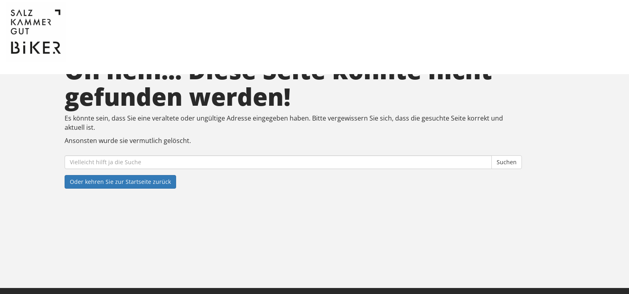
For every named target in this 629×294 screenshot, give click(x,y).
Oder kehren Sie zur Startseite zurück (120, 181)
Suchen (507, 162)
